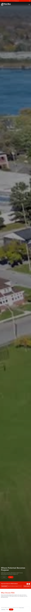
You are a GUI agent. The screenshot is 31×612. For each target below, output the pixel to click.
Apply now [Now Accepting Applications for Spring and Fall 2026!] (17, 0)
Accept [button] (11, 609)
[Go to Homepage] (6, 4)
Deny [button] (7, 609)
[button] (29, 4)
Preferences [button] (3, 609)
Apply (11, 577)
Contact (4, 577)
